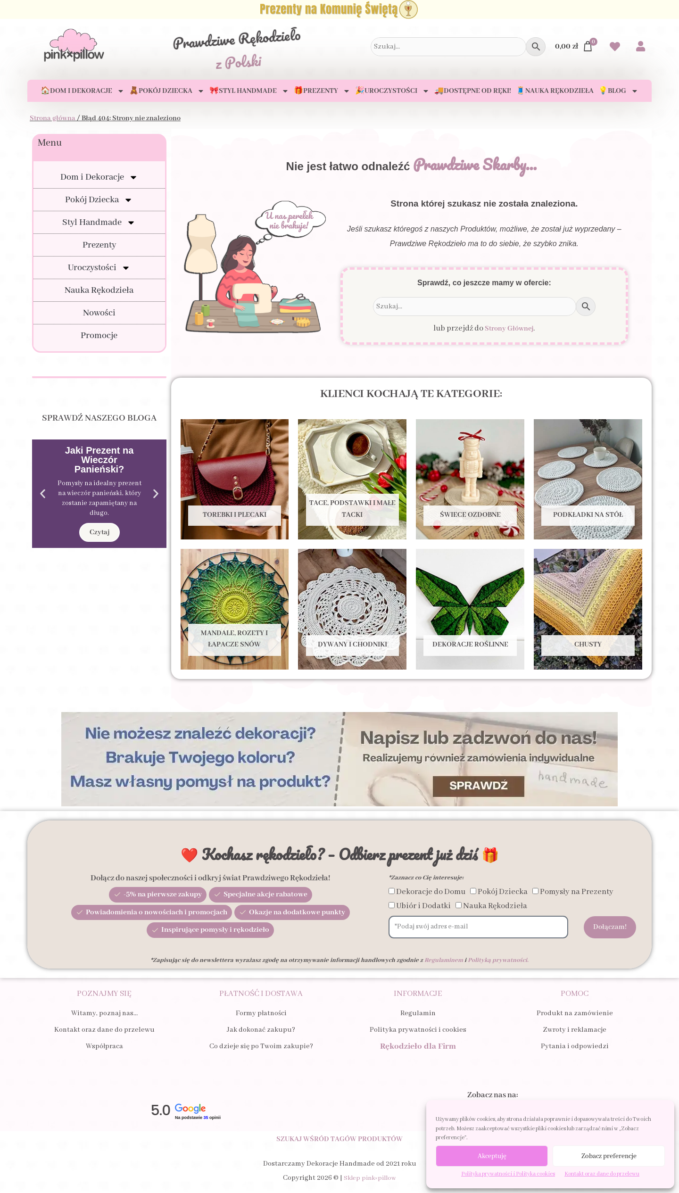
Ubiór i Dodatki (423, 906)
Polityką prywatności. (498, 960)
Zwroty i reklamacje (574, 1030)
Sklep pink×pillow (369, 1186)
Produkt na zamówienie (575, 1013)
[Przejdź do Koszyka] (574, 47)
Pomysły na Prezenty (576, 892)
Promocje (99, 335)
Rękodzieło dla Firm (418, 1046)
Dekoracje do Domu (430, 892)
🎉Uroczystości (392, 91)
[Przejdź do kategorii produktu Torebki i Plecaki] (235, 479)
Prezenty (99, 245)
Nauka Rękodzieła (99, 290)
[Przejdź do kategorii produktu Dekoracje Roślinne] (470, 609)
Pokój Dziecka (99, 200)
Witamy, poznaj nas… (104, 1013)
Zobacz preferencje (609, 1156)
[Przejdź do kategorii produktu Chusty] (588, 609)
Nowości (99, 313)
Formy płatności (261, 1013)
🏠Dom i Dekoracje (82, 91)
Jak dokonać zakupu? (261, 1030)
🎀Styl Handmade (249, 91)
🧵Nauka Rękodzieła (555, 91)
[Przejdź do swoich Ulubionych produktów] (615, 48)
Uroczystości (99, 267)
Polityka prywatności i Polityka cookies (508, 1173)
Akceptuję (492, 1156)
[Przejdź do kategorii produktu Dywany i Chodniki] (352, 609)
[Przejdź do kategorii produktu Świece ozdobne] (470, 479)
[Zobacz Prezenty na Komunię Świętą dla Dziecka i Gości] (339, 9)
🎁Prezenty (322, 91)
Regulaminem (443, 960)
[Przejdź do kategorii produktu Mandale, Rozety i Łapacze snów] (235, 609)
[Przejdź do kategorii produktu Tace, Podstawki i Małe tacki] (352, 479)
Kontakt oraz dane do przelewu (601, 1173)
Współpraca (104, 1046)
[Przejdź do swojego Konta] (640, 47)
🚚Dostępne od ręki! (472, 91)
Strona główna (52, 118)
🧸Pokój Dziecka (167, 91)
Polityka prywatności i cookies (418, 1030)
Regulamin (418, 1013)
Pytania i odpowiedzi (575, 1046)
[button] (43, 494)
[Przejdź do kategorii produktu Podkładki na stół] (588, 479)
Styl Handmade (99, 222)
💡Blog (618, 91)
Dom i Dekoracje (99, 177)
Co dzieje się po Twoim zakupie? (261, 1046)
